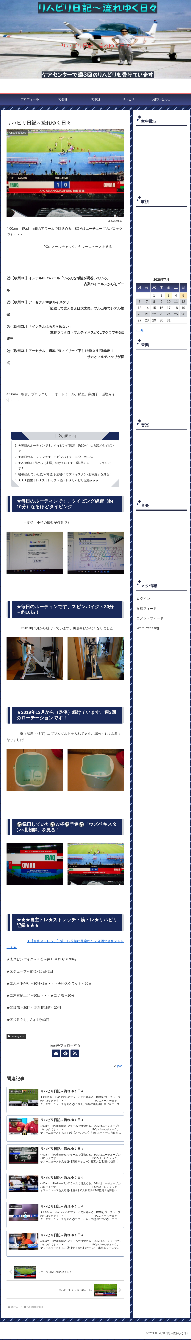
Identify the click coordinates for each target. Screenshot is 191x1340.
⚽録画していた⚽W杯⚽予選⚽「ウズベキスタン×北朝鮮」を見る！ (65, 474)
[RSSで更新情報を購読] (74, 1053)
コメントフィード (150, 618)
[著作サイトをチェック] (56, 1053)
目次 (59, 435)
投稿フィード (147, 608)
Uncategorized (16, 1037)
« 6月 (140, 330)
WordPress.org (148, 628)
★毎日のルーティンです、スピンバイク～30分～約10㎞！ (57, 457)
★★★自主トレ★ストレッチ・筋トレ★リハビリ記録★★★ (58, 480)
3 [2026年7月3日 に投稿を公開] (169, 295)
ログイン (143, 599)
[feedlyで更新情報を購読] (65, 1053)
